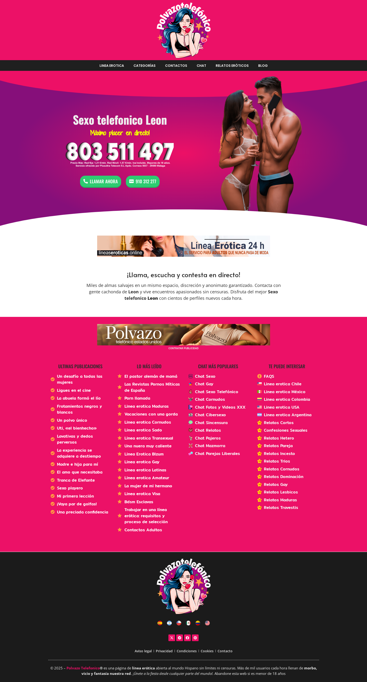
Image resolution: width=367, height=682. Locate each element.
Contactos (176, 65)
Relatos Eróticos (232, 65)
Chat (201, 65)
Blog (263, 65)
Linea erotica (112, 65)
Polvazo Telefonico (83, 668)
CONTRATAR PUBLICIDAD (183, 348)
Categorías (144, 65)
